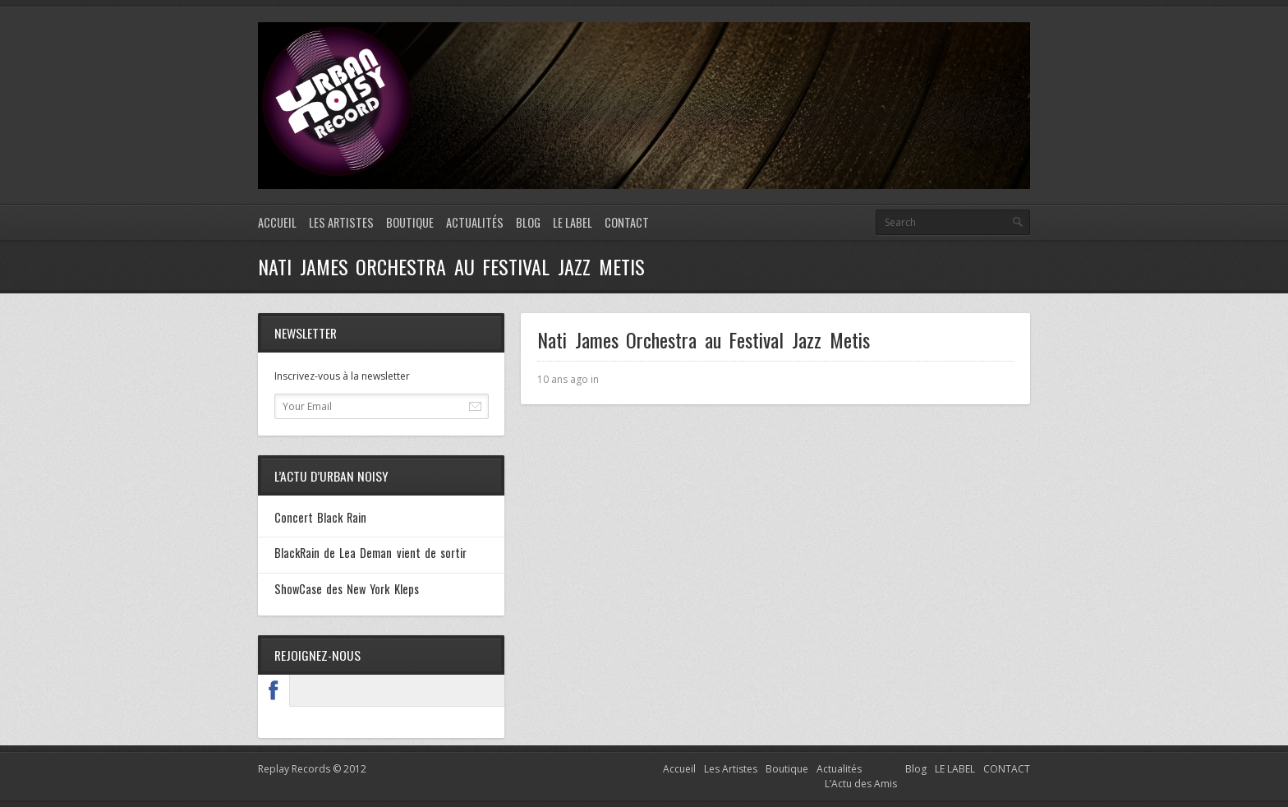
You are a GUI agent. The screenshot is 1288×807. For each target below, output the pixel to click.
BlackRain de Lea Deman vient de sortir (370, 552)
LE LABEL (572, 222)
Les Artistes (341, 222)
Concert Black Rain (320, 517)
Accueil (277, 222)
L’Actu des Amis (861, 784)
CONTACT (627, 222)
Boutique (410, 222)
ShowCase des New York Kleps (346, 588)
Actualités (475, 222)
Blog (528, 222)
